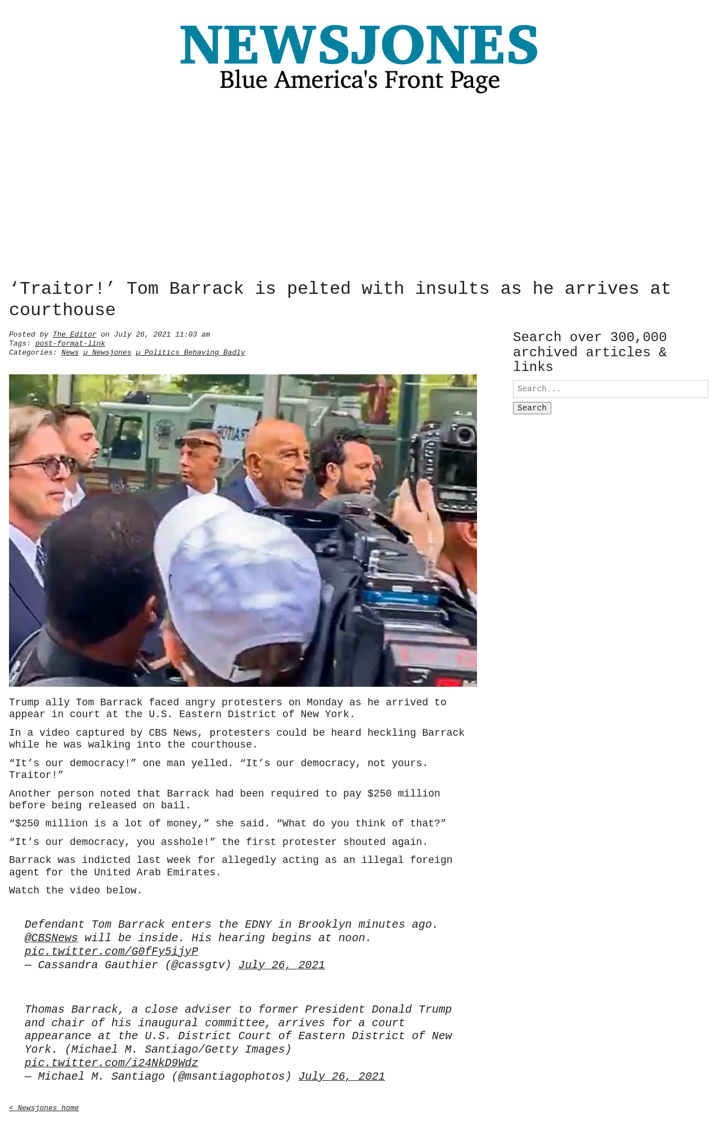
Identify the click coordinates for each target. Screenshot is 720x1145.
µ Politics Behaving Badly (190, 351)
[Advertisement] (360, 190)
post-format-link (70, 342)
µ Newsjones (107, 351)
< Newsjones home (44, 1106)
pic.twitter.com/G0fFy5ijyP (112, 950)
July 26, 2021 (281, 963)
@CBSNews (51, 936)
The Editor (75, 333)
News (70, 351)
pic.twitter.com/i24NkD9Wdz (112, 1061)
